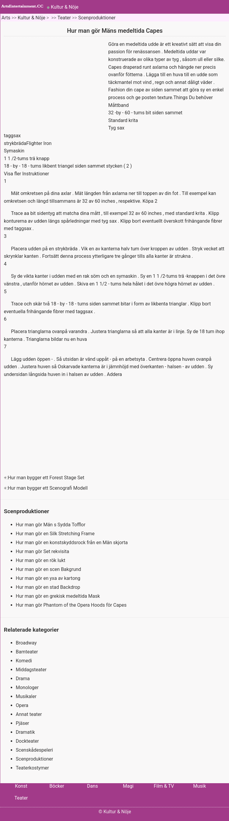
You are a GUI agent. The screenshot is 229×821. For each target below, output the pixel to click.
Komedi (24, 661)
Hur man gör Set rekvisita (43, 551)
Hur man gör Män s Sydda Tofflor (51, 524)
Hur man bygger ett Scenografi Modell (48, 488)
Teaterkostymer (32, 768)
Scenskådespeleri (34, 750)
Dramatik (25, 732)
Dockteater (27, 741)
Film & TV (164, 786)
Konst (21, 786)
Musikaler (26, 696)
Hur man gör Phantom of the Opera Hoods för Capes (72, 605)
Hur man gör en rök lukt (41, 560)
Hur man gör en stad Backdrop (48, 587)
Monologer (27, 687)
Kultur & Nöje (65, 7)
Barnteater (27, 652)
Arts (5, 18)
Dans (92, 786)
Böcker (56, 786)
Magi (128, 786)
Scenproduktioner (97, 18)
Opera (22, 705)
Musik (199, 786)
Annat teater (29, 714)
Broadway (26, 643)
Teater (64, 18)
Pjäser (22, 723)
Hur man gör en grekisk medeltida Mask (58, 596)
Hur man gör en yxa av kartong (48, 578)
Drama (23, 678)
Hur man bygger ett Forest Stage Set (46, 477)
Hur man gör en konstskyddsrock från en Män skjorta (72, 542)
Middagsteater (31, 669)
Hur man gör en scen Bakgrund (49, 569)
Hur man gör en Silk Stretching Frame (56, 533)
